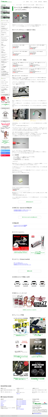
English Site (45, 1)
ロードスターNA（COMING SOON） (21, 400)
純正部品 (3, 69)
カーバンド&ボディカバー (5, 59)
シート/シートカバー (4, 54)
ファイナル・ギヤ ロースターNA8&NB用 (20, 225)
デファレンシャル (3, 34)
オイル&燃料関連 (3, 67)
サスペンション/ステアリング (5, 37)
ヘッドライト (3, 64)
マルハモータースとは (3, 400)
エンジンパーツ (3, 26)
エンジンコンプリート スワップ (5, 23)
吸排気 (3, 45)
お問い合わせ (40, 1)
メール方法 (35, 1)
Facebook (3, 152)
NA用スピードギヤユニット (40, 4)
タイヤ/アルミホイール (4, 40)
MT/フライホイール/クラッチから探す (29, 4)
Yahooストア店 (19, 405)
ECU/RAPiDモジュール (4, 28)
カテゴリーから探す (19, 4)
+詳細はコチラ (18, 393)
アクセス (31, 1)
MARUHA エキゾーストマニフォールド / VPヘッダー (22, 264)
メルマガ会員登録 (4, 90)
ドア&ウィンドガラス (4, 57)
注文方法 (27, 1)
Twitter (3, 150)
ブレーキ (2, 42)
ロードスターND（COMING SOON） (21, 404)
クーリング (3, 47)
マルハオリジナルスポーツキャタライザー (21, 263)
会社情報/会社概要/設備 (5, 75)
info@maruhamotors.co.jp (37, 413)
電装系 (3, 52)
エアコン (3, 50)
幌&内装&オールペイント (4, 62)
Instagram (3, 155)
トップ (24, 1)
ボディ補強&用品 (4, 72)
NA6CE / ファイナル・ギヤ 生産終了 (20, 226)
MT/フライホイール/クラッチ (5, 31)
